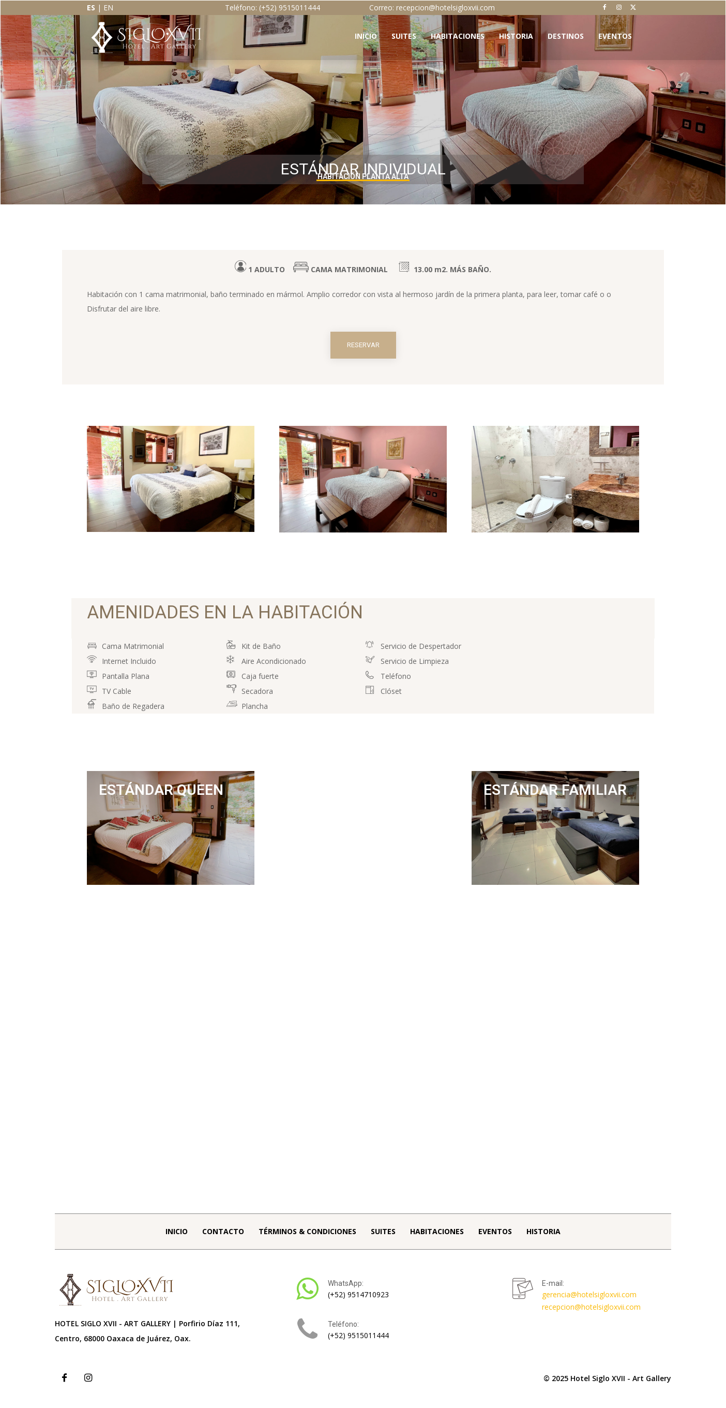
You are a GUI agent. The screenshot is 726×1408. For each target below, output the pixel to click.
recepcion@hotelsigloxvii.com (591, 1313)
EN (108, 7)
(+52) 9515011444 (358, 1342)
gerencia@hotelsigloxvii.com (589, 1301)
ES (91, 7)
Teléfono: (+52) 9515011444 (272, 7)
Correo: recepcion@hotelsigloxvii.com (432, 7)
